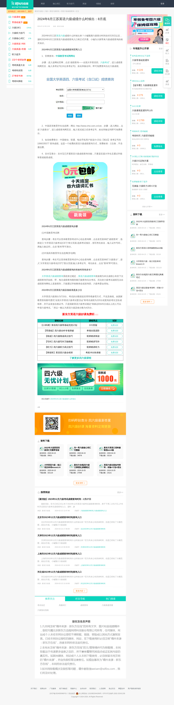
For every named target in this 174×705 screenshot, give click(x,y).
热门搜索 (111, 598)
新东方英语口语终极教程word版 (149, 248)
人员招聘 (102, 688)
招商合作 (43, 688)
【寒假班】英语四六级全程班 (59, 352)
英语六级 (60, 36)
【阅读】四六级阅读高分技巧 (59, 336)
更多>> (120, 492)
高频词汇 (62, 605)
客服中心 (73, 688)
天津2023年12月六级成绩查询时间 (93, 547)
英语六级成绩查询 (67, 11)
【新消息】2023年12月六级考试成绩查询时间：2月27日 (64, 499)
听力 (167, 51)
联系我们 (93, 688)
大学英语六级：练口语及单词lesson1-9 (148, 262)
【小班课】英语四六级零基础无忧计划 (59, 325)
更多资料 (80, 483)
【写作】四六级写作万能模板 (59, 341)
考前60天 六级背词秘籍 (143, 135)
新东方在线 (39, 11)
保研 (112, 4)
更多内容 (80, 591)
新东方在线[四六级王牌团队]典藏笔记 (150, 275)
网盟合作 (121, 688)
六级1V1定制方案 (140, 161)
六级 (46, 11)
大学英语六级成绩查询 (52, 276)
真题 (167, 82)
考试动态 (41, 605)
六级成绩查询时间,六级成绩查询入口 (94, 511)
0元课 (167, 72)
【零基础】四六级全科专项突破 (59, 330)
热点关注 (112, 688)
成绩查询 (84, 605)
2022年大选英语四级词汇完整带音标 (150, 222)
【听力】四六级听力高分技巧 (59, 347)
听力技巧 (70, 4)
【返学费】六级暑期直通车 (145, 85)
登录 (162, 4)
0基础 (98, 4)
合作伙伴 (83, 688)
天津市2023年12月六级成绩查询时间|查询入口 (59, 535)
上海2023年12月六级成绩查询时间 (93, 565)
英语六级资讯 (54, 11)
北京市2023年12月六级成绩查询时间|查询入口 (59, 517)
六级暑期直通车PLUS (142, 110)
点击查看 (158, 171)
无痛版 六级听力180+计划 (144, 186)
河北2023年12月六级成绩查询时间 (93, 583)
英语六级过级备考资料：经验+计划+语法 (150, 289)
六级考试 (104, 62)
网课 (43, 4)
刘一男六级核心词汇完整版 (147, 235)
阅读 (84, 4)
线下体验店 (63, 688)
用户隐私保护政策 (134, 688)
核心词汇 (56, 4)
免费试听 (114, 325)
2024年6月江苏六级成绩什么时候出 (63, 399)
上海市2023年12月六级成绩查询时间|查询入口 (59, 554)
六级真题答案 (107, 605)
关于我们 (34, 688)
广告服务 (53, 688)
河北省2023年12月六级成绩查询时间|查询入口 (59, 572)
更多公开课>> (147, 207)
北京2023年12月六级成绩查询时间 (93, 529)
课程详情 (158, 71)
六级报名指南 (43, 610)
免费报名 (158, 146)
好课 (167, 31)
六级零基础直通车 (140, 60)
